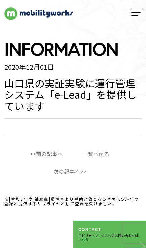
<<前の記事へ (46, 153)
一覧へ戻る (96, 153)
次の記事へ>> (69, 171)
